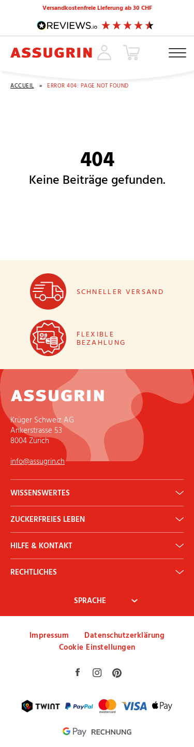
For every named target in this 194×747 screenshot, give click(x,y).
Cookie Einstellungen (97, 647)
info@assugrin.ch (37, 461)
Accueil (22, 85)
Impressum (49, 635)
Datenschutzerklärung (124, 635)
